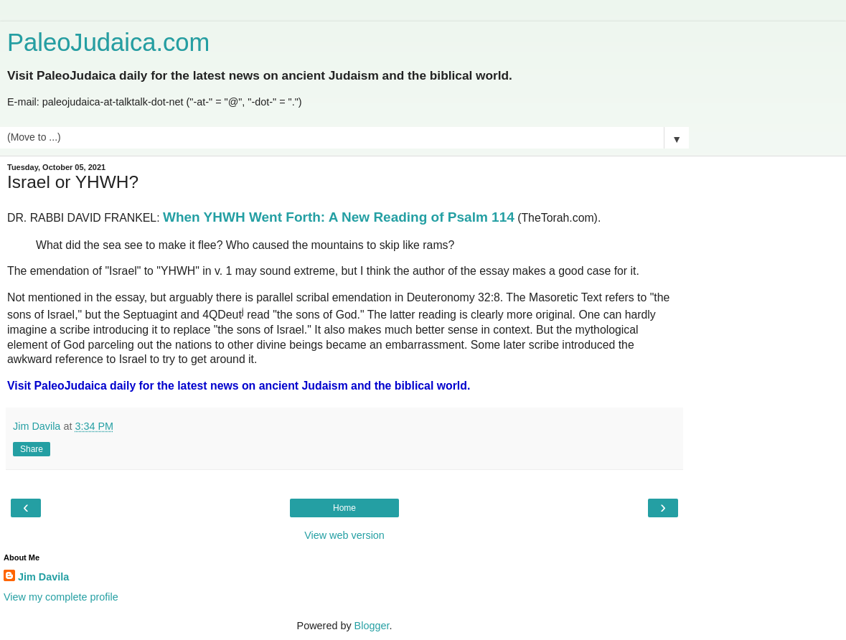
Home (344, 508)
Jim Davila (43, 577)
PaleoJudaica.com (108, 42)
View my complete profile (61, 597)
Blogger (372, 625)
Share (31, 449)
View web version (344, 535)
